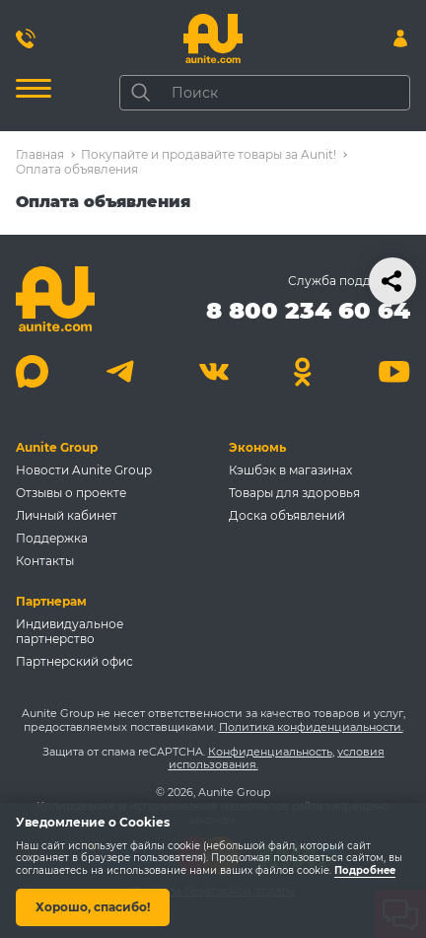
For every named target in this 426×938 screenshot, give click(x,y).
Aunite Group (57, 447)
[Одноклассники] (303, 371)
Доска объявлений (287, 515)
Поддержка (52, 538)
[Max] (32, 371)
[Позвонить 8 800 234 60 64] (26, 38)
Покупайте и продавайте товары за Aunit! (208, 154)
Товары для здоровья (294, 492)
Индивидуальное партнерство (69, 631)
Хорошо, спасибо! (93, 907)
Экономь (257, 447)
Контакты (45, 560)
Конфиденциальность (270, 751)
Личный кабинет (66, 515)
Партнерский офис (74, 661)
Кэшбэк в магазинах (290, 470)
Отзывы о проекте (71, 492)
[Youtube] (394, 371)
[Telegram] (122, 371)
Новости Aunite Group (84, 470)
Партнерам (51, 601)
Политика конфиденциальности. (311, 727)
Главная (40, 154)
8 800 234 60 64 (308, 310)
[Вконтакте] (213, 371)
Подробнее (364, 870)
